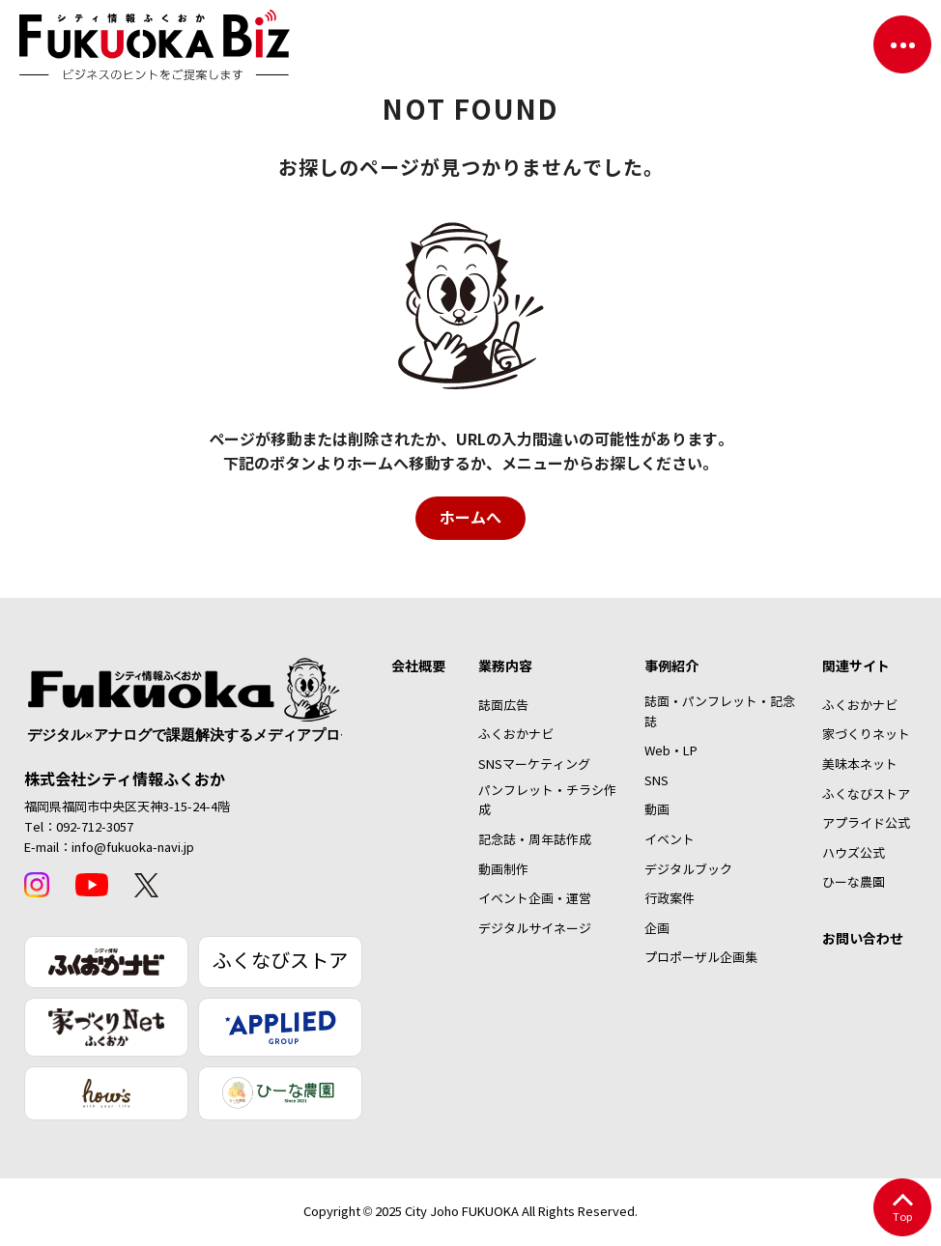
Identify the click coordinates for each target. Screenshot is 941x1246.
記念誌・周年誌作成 (534, 840)
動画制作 (503, 870)
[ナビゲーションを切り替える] (902, 44)
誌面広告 (503, 706)
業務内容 (505, 666)
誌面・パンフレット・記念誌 (719, 712)
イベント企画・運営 (534, 899)
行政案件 (669, 899)
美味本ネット (860, 765)
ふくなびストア (280, 961)
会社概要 (418, 666)
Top (902, 1209)
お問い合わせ (862, 939)
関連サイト (856, 666)
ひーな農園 (853, 883)
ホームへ (470, 518)
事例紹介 (671, 666)
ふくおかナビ (516, 735)
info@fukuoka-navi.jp (132, 848)
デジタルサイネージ (534, 929)
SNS (656, 781)
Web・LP (671, 751)
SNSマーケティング (534, 765)
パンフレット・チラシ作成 (547, 801)
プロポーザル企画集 (700, 958)
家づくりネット (866, 735)
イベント (669, 840)
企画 (657, 929)
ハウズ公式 (853, 854)
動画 (657, 810)
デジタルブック (688, 870)
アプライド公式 (866, 824)
